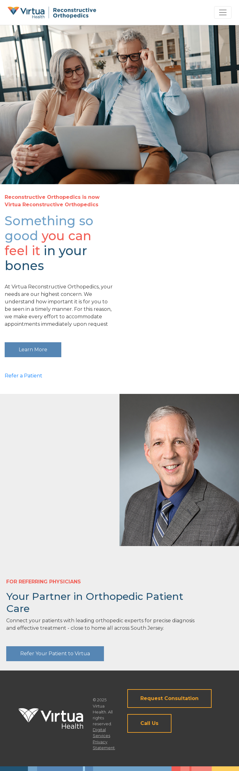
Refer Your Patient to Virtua (55, 654)
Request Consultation (169, 698)
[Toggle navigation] (223, 12)
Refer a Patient (23, 376)
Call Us (149, 723)
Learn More (33, 350)
